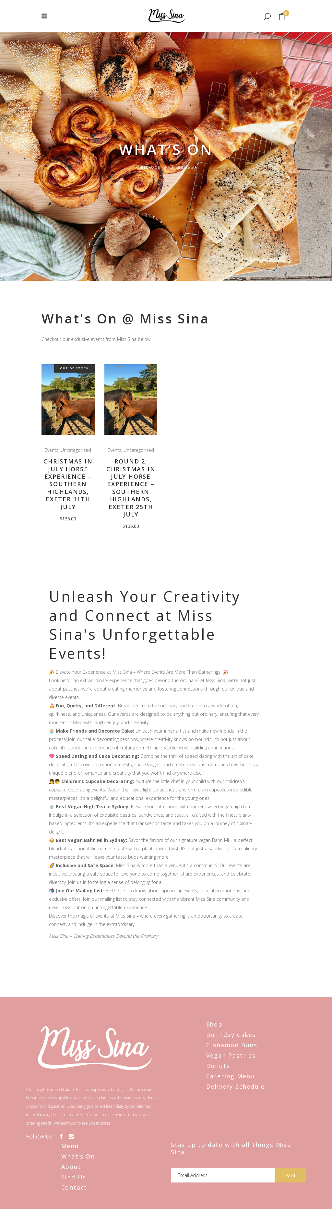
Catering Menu (230, 1076)
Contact (74, 1187)
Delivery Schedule (235, 1086)
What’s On (78, 1156)
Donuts (218, 1066)
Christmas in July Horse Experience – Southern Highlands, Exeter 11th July (68, 483)
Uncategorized (76, 450)
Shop (214, 1024)
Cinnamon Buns (231, 1045)
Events (51, 450)
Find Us (74, 1177)
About (71, 1167)
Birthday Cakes (231, 1035)
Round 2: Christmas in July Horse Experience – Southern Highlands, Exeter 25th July (131, 487)
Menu (70, 1146)
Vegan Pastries (231, 1055)
